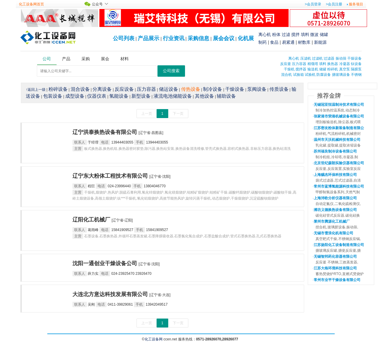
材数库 (304, 42)
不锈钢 (356, 75)
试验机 (310, 75)
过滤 (286, 34)
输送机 (312, 69)
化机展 (246, 38)
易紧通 (288, 42)
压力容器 (299, 64)
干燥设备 (354, 58)
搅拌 (295, 34)
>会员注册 (334, 4)
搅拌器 (300, 69)
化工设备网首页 (31, 4)
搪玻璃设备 (341, 75)
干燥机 (289, 69)
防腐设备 (323, 75)
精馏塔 (312, 64)
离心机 (264, 34)
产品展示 (148, 38)
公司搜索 (171, 71)
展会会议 (223, 38)
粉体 (276, 34)
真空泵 (344, 69)
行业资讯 (173, 38)
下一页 (178, 113)
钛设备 (356, 64)
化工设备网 (154, 339)
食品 (274, 42)
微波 (314, 34)
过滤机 (317, 58)
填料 (305, 34)
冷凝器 (344, 64)
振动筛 (341, 58)
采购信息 (198, 38)
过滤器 (329, 58)
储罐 (324, 34)
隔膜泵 (356, 69)
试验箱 (298, 75)
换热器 (332, 64)
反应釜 (285, 64)
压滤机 (305, 58)
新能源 (320, 42)
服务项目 (356, 4)
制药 (262, 42)
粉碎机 (332, 69)
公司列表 (123, 38)
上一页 (146, 113)
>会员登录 (313, 4)
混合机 (286, 75)
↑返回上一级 (36, 90)
